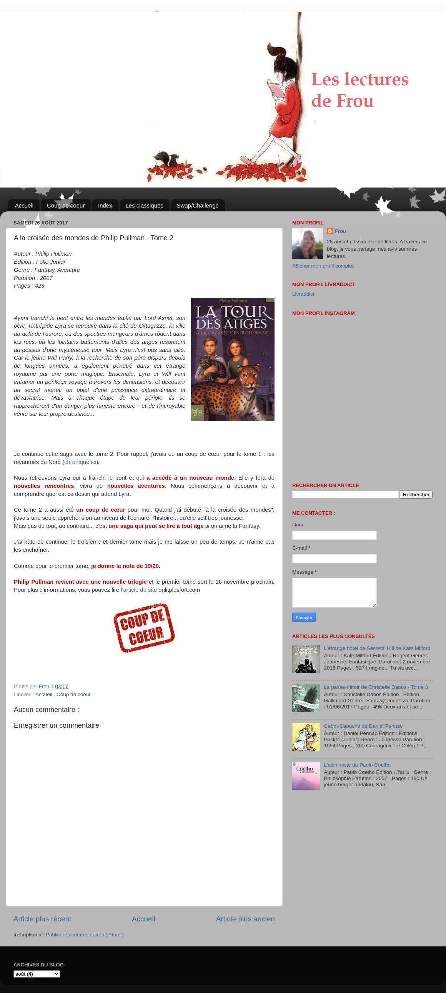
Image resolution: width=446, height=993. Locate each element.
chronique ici (80, 462)
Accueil (24, 205)
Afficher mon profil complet (323, 266)
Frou (340, 231)
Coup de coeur (66, 205)
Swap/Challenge (198, 205)
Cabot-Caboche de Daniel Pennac (363, 726)
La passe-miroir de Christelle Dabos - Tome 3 (376, 687)
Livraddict (303, 294)
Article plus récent (42, 919)
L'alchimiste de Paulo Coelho (357, 765)
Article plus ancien (245, 919)
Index (105, 205)
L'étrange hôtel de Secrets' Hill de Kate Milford (377, 648)
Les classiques (144, 205)
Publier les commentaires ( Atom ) (85, 935)
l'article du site (139, 590)
